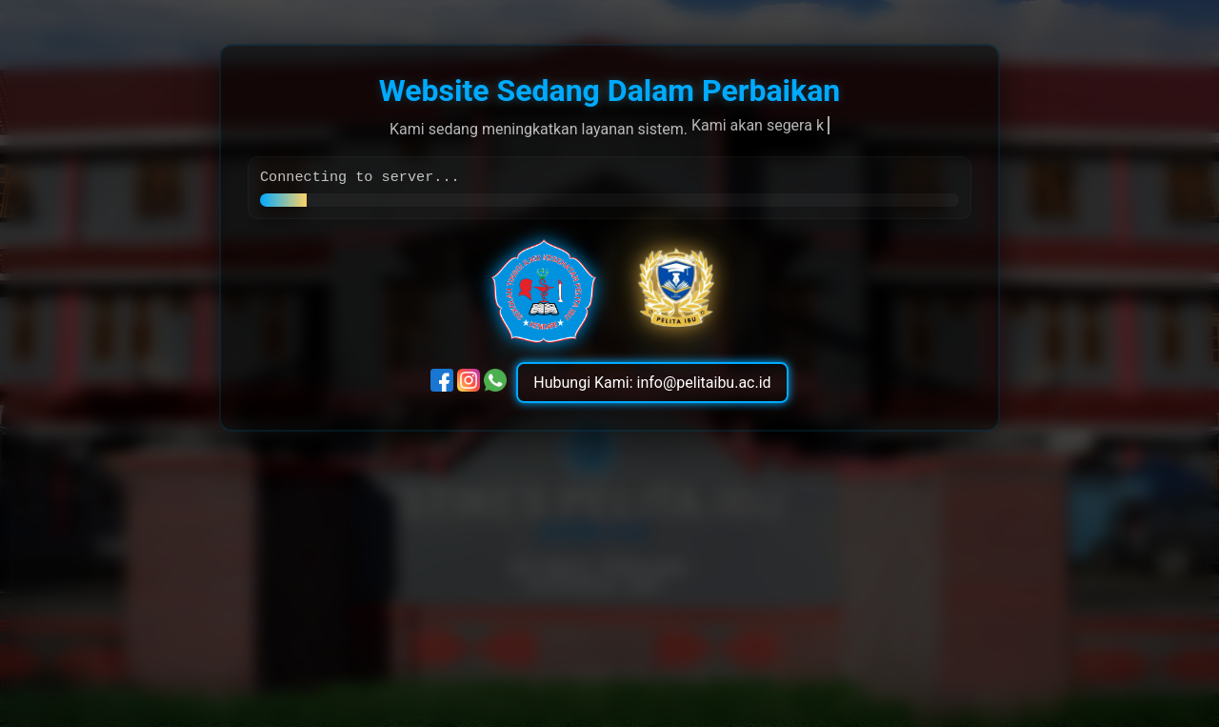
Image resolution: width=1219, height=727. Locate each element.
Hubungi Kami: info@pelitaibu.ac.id (651, 384)
